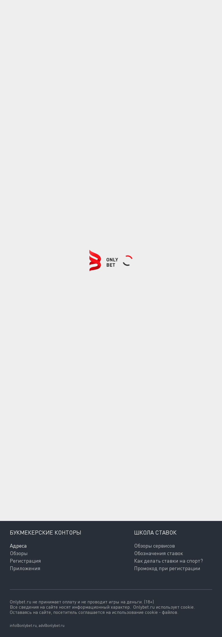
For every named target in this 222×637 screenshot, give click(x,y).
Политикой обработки (33, 503)
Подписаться (44, 479)
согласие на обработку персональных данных (133, 498)
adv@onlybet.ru (51, 625)
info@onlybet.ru (23, 625)
